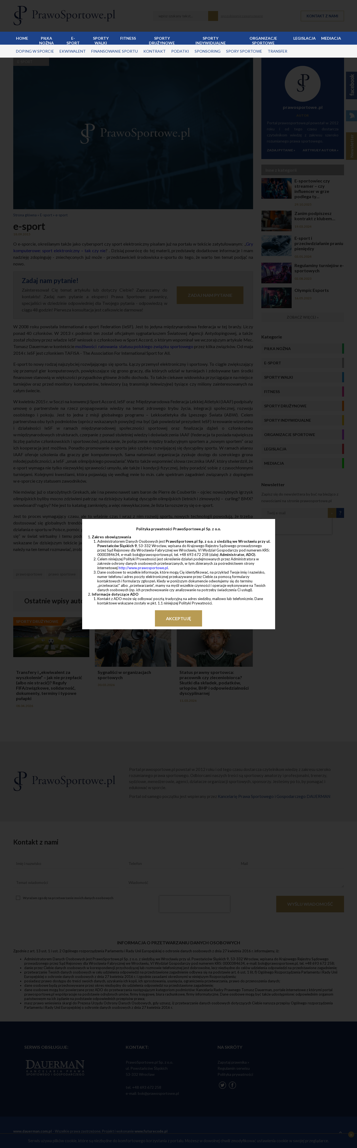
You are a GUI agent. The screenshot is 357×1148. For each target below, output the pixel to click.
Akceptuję (178, 618)
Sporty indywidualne (210, 40)
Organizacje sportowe (263, 40)
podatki (180, 51)
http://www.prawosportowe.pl (143, 568)
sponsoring (208, 51)
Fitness (128, 38)
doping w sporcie (35, 51)
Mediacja (331, 38)
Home (22, 38)
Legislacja (304, 38)
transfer (277, 51)
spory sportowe (244, 51)
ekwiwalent (73, 51)
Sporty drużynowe (162, 40)
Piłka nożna (46, 40)
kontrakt (154, 51)
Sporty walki (101, 40)
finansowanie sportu (114, 51)
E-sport (73, 40)
